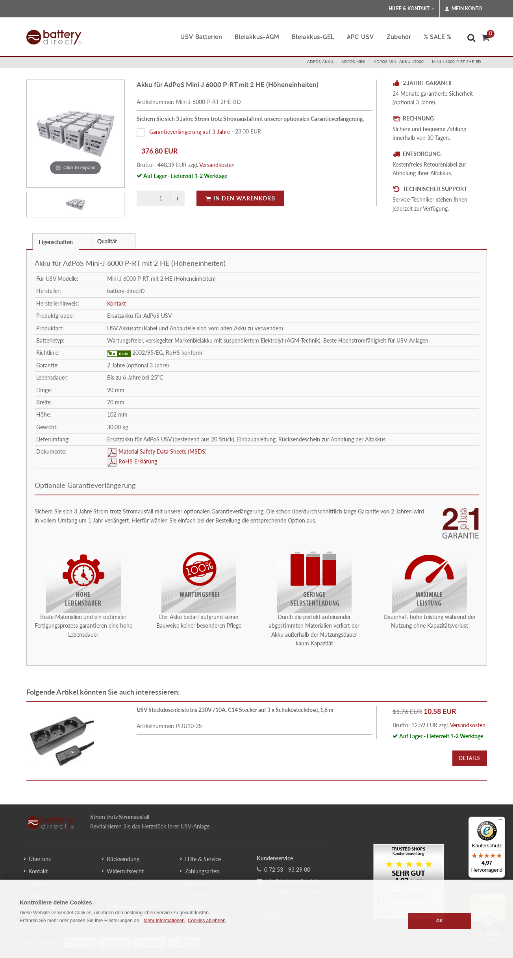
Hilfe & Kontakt (412, 8)
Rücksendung (123, 859)
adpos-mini (353, 61)
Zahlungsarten (202, 871)
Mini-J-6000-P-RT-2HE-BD (456, 61)
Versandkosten (217, 164)
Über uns (40, 859)
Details (469, 758)
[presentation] (85, 241)
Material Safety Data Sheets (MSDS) (162, 451)
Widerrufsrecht (125, 871)
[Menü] (500, 821)
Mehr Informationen (164, 920)
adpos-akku (320, 61)
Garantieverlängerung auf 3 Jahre (189, 131)
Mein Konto (463, 8)
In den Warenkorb (240, 198)
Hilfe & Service (203, 859)
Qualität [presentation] (107, 241)
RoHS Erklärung (137, 461)
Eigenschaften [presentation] (56, 242)
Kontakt (116, 303)
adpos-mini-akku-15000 (399, 61)
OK (439, 920)
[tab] (55, 241)
